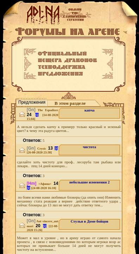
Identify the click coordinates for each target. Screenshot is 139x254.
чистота (89, 147)
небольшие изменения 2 (89, 182)
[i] (37, 115)
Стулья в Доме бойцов (89, 221)
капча (89, 110)
